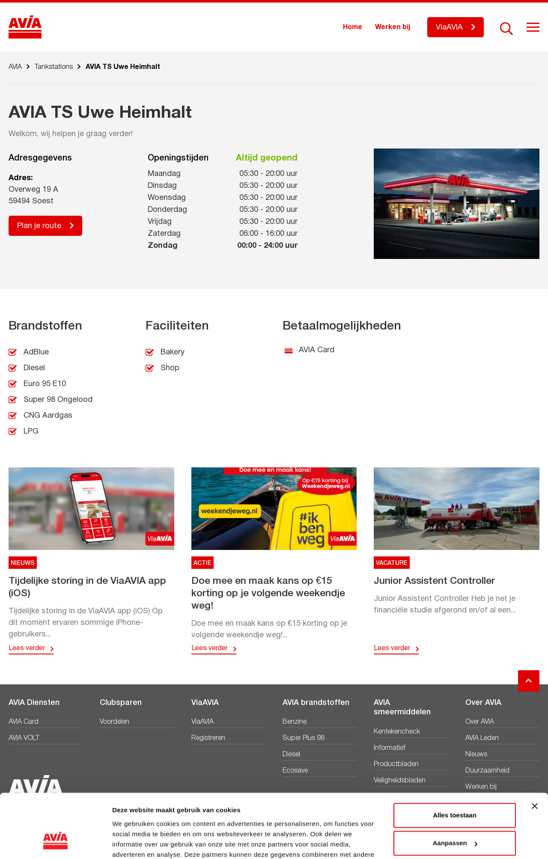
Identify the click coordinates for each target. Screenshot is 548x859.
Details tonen (132, 842)
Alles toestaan (455, 758)
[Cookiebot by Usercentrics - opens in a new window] (55, 842)
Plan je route (39, 226)
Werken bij (392, 27)
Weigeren (454, 814)
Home (352, 27)
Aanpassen (455, 786)
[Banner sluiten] (535, 749)
